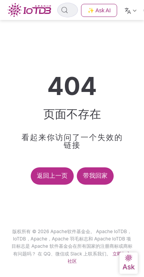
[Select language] (131, 10)
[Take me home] (32, 10)
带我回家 (95, 175)
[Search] (67, 10)
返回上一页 (52, 175)
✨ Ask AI (99, 10)
